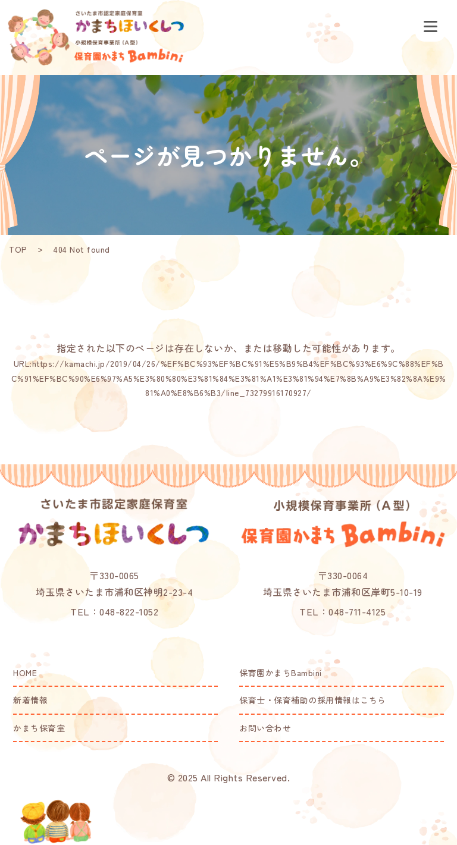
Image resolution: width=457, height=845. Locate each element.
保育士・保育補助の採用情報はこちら (312, 700)
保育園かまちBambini (280, 672)
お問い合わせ (265, 728)
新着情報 (30, 700)
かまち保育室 (39, 728)
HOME (25, 672)
